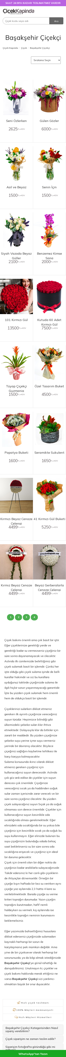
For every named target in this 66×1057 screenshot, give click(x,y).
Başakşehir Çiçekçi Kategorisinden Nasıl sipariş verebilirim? (31, 1029)
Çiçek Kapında (10, 48)
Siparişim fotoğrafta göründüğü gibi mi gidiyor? (30, 1048)
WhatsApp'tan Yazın (33, 1054)
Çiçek (24, 48)
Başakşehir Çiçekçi (33, 37)
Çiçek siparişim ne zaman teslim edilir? (30, 1039)
